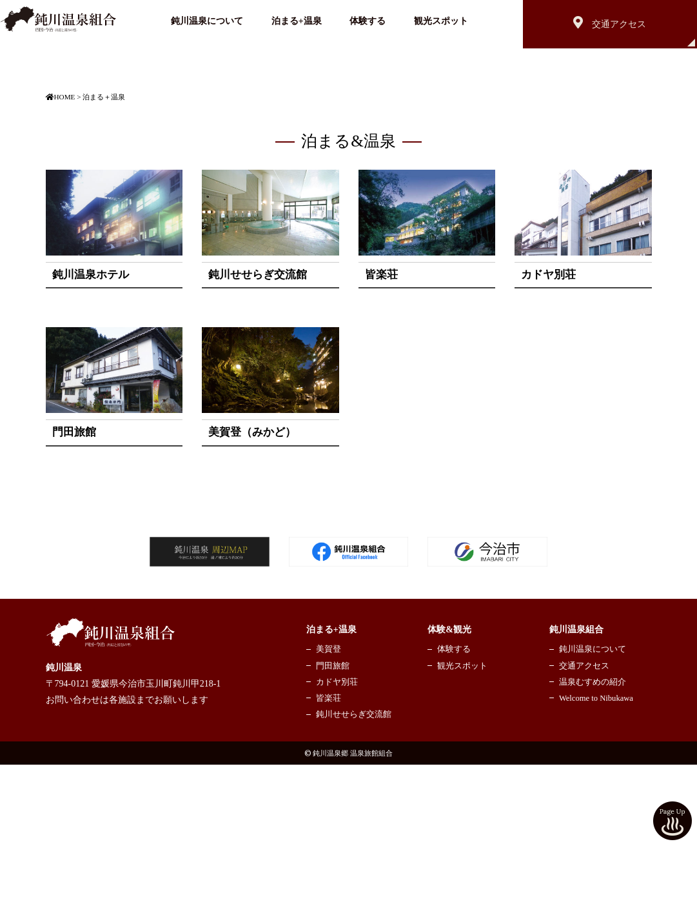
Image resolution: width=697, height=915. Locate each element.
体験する (367, 21)
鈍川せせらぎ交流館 (257, 424)
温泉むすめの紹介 (592, 831)
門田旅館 (74, 582)
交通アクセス (584, 815)
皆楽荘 (381, 424)
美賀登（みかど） (252, 582)
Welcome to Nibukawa (596, 847)
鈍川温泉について (207, 21)
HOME (60, 246)
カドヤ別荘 (548, 424)
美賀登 (328, 799)
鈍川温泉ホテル (90, 424)
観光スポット (441, 21)
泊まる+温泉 (296, 21)
